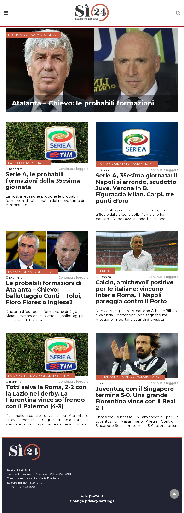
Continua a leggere (73, 169)
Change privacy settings (92, 501)
